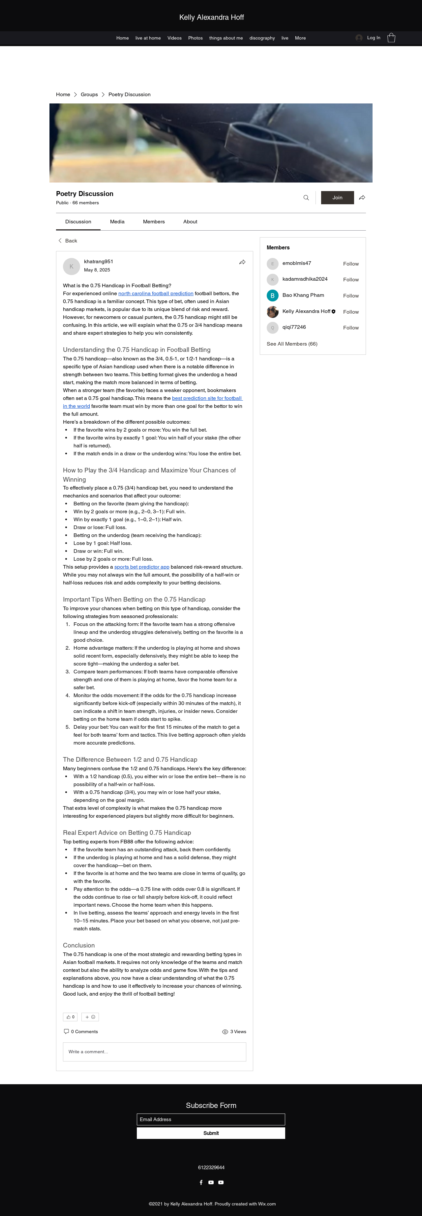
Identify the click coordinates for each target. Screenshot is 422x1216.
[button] (391, 37)
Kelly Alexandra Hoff (211, 17)
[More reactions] (90, 1017)
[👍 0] (70, 1017)
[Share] (242, 262)
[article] (154, 661)
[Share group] (362, 197)
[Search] (306, 197)
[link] (78, 221)
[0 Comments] (80, 1032)
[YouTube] (211, 1182)
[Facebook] (201, 1182)
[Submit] (211, 1133)
